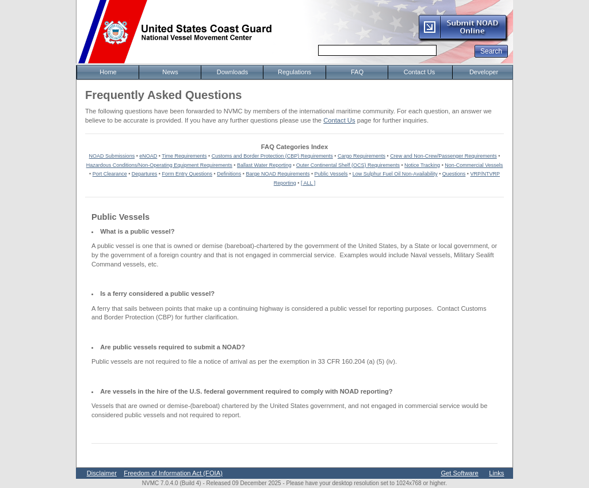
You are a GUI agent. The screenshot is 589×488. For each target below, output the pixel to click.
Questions (454, 174)
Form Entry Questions (187, 174)
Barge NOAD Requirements (277, 174)
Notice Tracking (422, 165)
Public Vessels (331, 174)
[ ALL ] (308, 183)
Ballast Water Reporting (264, 165)
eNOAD (148, 156)
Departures (145, 174)
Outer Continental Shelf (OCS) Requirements (348, 165)
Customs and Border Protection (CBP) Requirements (272, 156)
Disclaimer (102, 473)
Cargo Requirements (361, 156)
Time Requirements (184, 156)
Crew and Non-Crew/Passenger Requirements (443, 156)
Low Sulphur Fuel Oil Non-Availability (395, 174)
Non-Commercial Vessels (474, 165)
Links (496, 473)
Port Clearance (110, 174)
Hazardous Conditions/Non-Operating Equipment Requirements (159, 165)
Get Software (459, 473)
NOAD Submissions (112, 156)
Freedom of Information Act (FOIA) (173, 473)
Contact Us (339, 120)
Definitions (229, 174)
